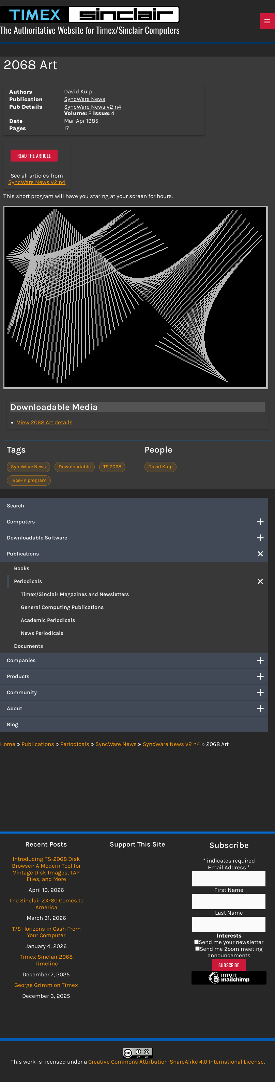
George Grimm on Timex (46, 984)
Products (137, 677)
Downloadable (75, 468)
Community (137, 693)
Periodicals (141, 582)
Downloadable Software (137, 538)
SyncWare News (84, 99)
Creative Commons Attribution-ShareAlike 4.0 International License (176, 1061)
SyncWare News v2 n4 (92, 107)
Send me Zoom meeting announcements (231, 952)
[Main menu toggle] (267, 22)
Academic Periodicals (48, 621)
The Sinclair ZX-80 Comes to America (46, 904)
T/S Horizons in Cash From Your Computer (46, 932)
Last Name (229, 912)
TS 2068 (112, 468)
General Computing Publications (62, 608)
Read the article (34, 156)
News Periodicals (42, 633)
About (137, 709)
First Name (228, 889)
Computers (137, 522)
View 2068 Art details (45, 423)
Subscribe (228, 965)
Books (21, 569)
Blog (12, 725)
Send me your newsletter (231, 942)
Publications (137, 554)
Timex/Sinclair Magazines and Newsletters (75, 595)
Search (15, 506)
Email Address (229, 867)
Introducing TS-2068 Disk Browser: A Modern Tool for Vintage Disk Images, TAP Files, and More (46, 868)
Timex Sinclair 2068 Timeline (46, 960)
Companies (137, 661)
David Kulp (160, 468)
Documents (28, 646)
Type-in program (29, 481)
